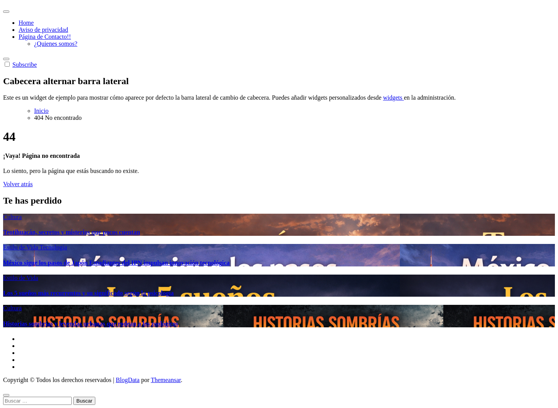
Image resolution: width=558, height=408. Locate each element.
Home (26, 22)
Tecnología (53, 247)
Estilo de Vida (21, 247)
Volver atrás (18, 184)
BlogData (128, 380)
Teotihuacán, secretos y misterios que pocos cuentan (71, 232)
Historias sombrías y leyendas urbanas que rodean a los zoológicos (90, 323)
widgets (393, 97)
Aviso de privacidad (43, 29)
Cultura (12, 217)
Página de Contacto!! (45, 36)
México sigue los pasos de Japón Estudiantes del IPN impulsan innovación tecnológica (116, 262)
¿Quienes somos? (56, 43)
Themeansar (166, 380)
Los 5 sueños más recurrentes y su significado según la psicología (88, 293)
